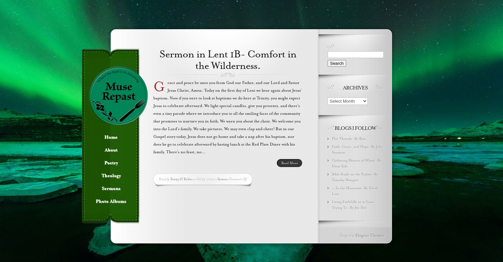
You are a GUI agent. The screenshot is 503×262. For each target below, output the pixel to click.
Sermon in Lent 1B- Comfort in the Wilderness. (227, 60)
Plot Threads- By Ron (349, 139)
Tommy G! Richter (181, 179)
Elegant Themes (369, 235)
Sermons (222, 179)
